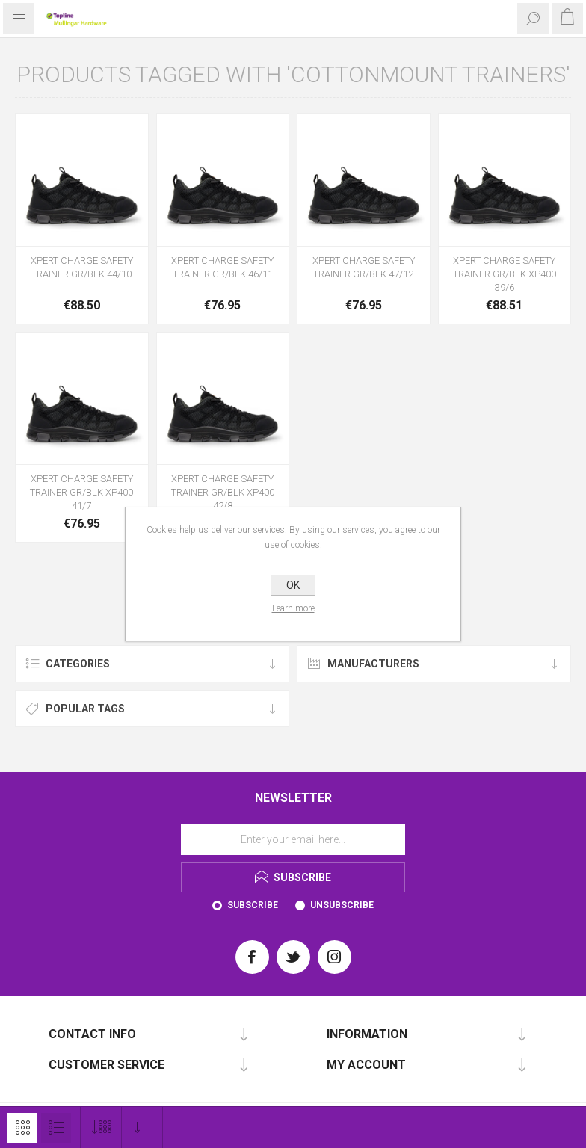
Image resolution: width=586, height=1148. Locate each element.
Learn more (293, 608)
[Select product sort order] (142, 1127)
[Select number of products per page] (101, 1127)
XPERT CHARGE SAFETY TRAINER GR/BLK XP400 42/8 (222, 492)
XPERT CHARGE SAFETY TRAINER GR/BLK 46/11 (222, 267)
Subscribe (252, 905)
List (56, 1128)
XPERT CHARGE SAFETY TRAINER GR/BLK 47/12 (363, 267)
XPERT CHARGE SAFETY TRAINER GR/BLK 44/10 (82, 267)
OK (293, 585)
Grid (22, 1128)
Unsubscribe (342, 905)
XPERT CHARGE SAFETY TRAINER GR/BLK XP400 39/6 (504, 274)
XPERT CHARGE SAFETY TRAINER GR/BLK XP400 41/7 (81, 492)
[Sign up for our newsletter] (293, 839)
